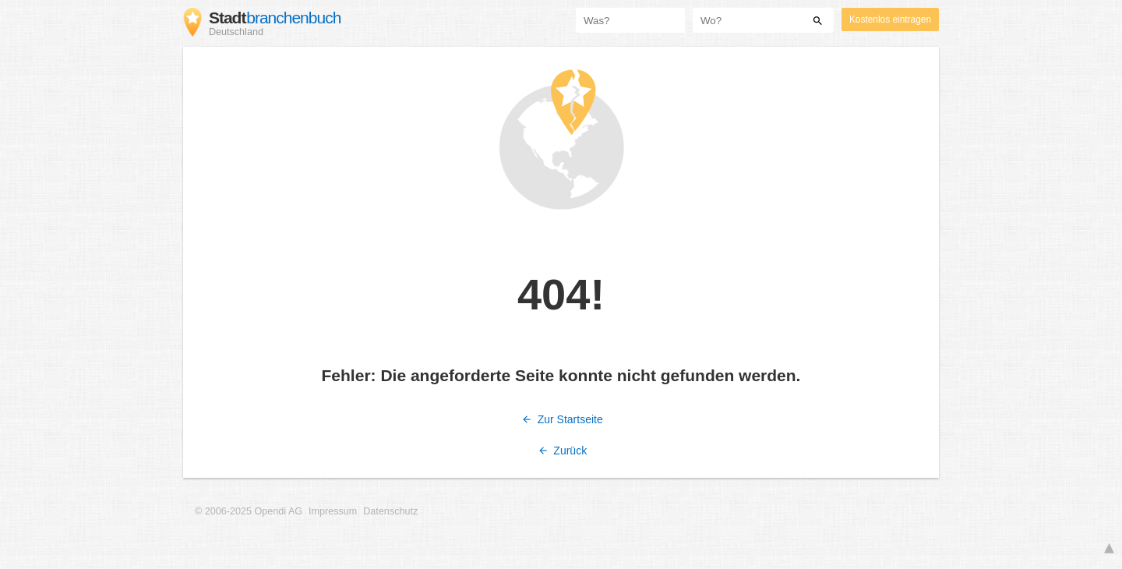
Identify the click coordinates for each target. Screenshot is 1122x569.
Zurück (561, 450)
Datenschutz (390, 511)
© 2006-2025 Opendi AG (248, 511)
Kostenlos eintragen (890, 19)
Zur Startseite (561, 419)
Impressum (333, 511)
